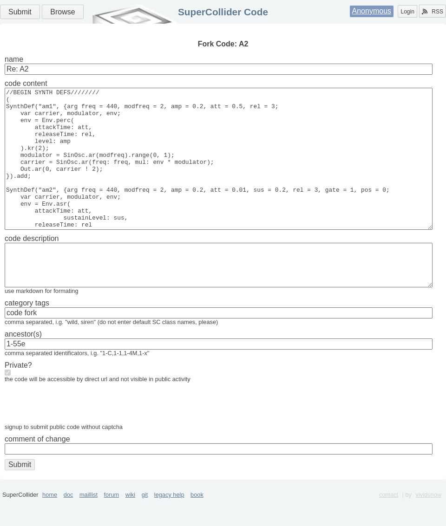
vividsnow (428, 522)
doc (68, 522)
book (196, 522)
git (145, 522)
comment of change (37, 467)
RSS (432, 11)
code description (32, 266)
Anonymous (372, 11)
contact (388, 522)
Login (407, 11)
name (14, 59)
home (49, 522)
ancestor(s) (23, 362)
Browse (62, 12)
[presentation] (75, 433)
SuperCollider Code (223, 11)
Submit (20, 12)
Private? (18, 393)
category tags (27, 331)
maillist (88, 522)
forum (111, 522)
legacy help (169, 522)
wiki (130, 522)
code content (26, 83)
